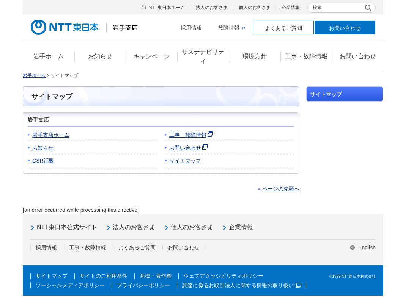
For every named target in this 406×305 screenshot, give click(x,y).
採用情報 (191, 28)
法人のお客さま (212, 7)
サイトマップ (185, 161)
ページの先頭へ (280, 189)
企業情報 (291, 7)
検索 (317, 7)
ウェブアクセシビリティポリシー (223, 276)
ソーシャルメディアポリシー (70, 285)
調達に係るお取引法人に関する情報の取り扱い (241, 285)
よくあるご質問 (283, 28)
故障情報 (231, 28)
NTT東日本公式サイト (67, 227)
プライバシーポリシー (143, 285)
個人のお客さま (255, 7)
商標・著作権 (156, 276)
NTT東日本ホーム (167, 7)
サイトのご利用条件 (103, 276)
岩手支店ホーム (50, 135)
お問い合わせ (345, 28)
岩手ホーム (34, 75)
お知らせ (43, 148)
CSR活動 (43, 161)
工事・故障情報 (187, 135)
